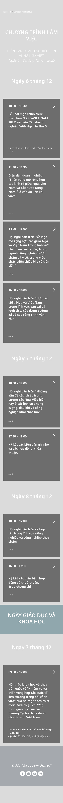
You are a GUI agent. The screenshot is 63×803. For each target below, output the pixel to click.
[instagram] (28, 775)
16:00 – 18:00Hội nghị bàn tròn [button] (28, 304)
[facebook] (22, 775)
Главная (7, 11)
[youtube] (34, 775)
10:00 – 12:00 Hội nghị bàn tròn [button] (27, 397)
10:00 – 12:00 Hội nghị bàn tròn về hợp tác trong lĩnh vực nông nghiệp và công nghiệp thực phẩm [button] (28, 531)
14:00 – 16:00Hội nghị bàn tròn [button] (28, 247)
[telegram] (40, 775)
